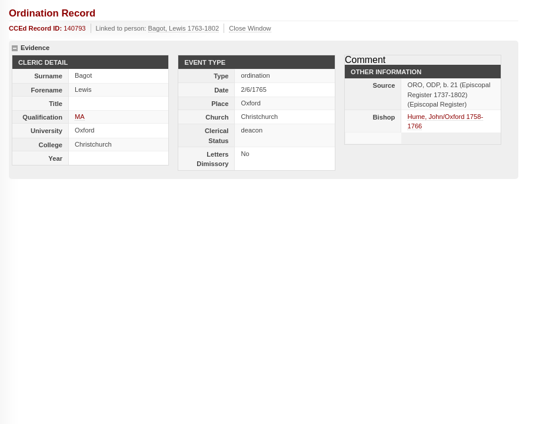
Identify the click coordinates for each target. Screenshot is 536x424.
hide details (15, 48)
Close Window (250, 28)
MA (80, 116)
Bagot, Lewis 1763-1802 (183, 28)
